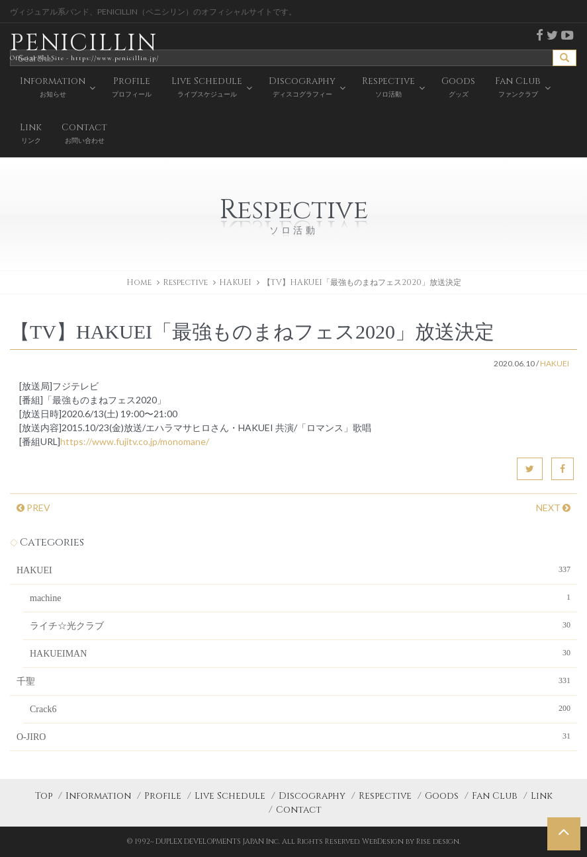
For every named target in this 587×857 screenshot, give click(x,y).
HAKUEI (235, 282)
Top (43, 796)
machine (300, 597)
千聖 (293, 680)
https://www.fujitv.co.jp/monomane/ (134, 441)
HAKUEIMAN (300, 653)
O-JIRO (293, 736)
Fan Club (495, 796)
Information (98, 796)
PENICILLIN (84, 46)
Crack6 (300, 708)
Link (542, 796)
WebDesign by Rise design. (411, 841)
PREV (33, 507)
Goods (442, 796)
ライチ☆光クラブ (300, 625)
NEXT (553, 507)
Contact (299, 809)
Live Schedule (230, 796)
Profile (162, 796)
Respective (385, 796)
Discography (312, 796)
